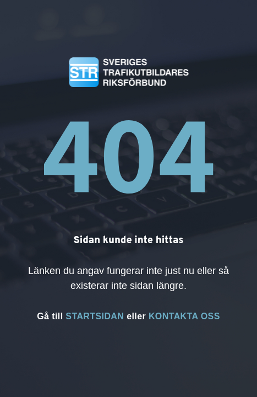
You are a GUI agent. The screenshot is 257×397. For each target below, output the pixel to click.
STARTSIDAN (94, 316)
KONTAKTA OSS (184, 316)
